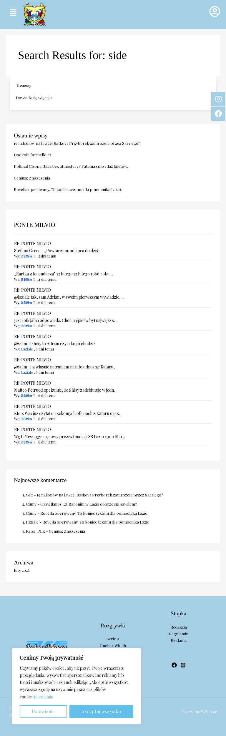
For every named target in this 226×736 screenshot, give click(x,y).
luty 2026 (22, 570)
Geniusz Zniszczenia (32, 177)
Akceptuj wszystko (101, 711)
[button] (13, 12)
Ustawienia (43, 711)
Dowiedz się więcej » (34, 97)
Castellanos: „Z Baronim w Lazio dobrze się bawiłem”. (88, 503)
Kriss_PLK (35, 531)
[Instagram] (183, 665)
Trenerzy (23, 85)
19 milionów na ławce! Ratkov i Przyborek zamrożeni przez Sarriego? (77, 143)
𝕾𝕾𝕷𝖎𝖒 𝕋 (28, 255)
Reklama (179, 640)
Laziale (27, 348)
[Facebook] (174, 665)
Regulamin (43, 697)
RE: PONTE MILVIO (32, 243)
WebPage (209, 711)
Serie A (113, 638)
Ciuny (31, 503)
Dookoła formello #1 (32, 154)
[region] (76, 686)
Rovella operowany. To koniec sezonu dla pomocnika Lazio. (68, 189)
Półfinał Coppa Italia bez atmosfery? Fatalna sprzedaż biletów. (71, 166)
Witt (29, 494)
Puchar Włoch (113, 645)
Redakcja (178, 626)
